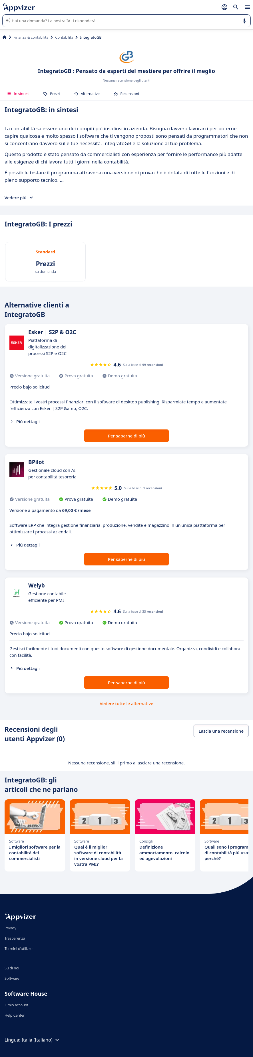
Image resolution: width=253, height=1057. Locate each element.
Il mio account (16, 1004)
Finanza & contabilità (30, 37)
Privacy (10, 927)
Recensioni (126, 93)
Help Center (15, 1015)
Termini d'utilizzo (19, 948)
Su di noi (12, 968)
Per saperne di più (126, 436)
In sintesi (18, 93)
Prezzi (51, 93)
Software (12, 978)
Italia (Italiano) (41, 1039)
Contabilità (64, 37)
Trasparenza (15, 938)
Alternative (87, 93)
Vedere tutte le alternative (126, 703)
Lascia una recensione (221, 731)
